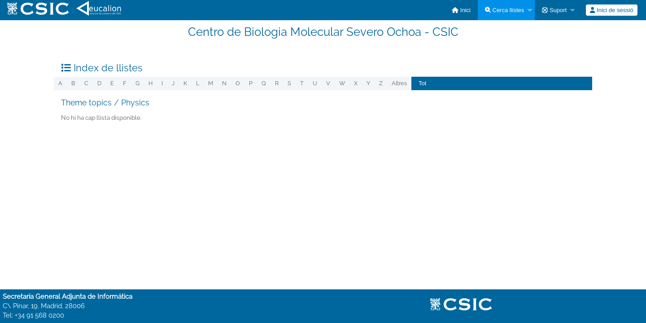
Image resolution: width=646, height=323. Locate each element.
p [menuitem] (251, 83)
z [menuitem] (381, 83)
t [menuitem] (302, 83)
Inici (461, 10)
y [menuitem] (368, 83)
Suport (554, 10)
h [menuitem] (150, 83)
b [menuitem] (73, 83)
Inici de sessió (611, 10)
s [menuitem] (289, 83)
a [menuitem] (60, 83)
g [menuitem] (137, 83)
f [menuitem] (125, 83)
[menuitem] (461, 10)
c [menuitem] (86, 83)
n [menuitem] (224, 83)
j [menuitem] (173, 83)
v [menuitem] (328, 83)
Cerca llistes (504, 10)
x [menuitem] (356, 83)
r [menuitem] (277, 83)
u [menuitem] (315, 83)
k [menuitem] (185, 83)
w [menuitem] (342, 83)
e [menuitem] (112, 83)
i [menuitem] (162, 83)
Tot (422, 83)
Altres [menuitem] (399, 83)
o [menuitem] (238, 83)
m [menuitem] (210, 83)
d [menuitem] (99, 83)
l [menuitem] (197, 83)
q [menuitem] (264, 83)
